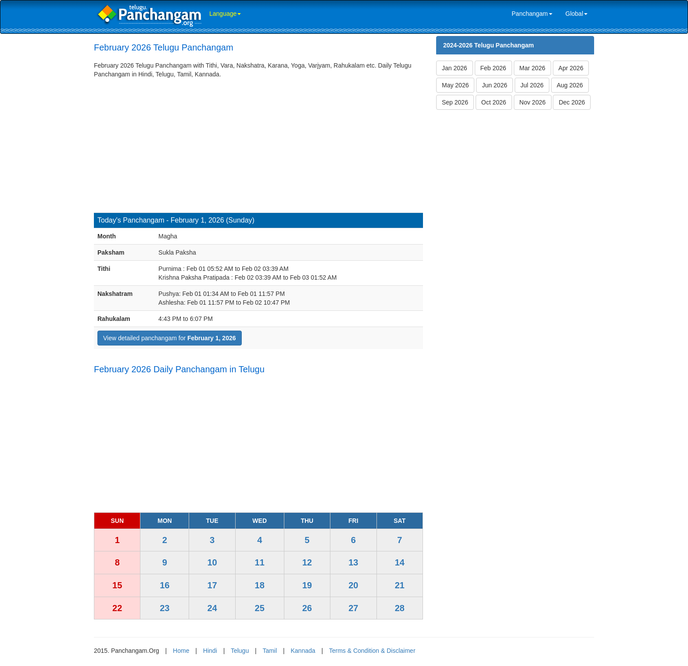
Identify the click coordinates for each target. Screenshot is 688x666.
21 (400, 585)
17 (212, 585)
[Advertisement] (258, 144)
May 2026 (455, 85)
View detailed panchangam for (169, 338)
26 (307, 608)
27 (353, 608)
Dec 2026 (572, 102)
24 (212, 608)
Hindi (210, 650)
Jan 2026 (454, 68)
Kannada (302, 650)
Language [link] (225, 13)
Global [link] (577, 13)
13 (353, 562)
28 (400, 608)
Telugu (240, 650)
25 (260, 608)
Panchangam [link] (532, 13)
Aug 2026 (570, 85)
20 (353, 585)
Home (181, 650)
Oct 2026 (493, 102)
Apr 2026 (571, 68)
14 (400, 562)
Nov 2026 (533, 102)
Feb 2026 (493, 68)
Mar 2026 (532, 68)
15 (117, 585)
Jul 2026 (532, 85)
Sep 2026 (455, 102)
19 (307, 585)
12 (307, 562)
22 (117, 608)
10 (212, 562)
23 (164, 608)
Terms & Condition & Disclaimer (372, 650)
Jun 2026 (494, 85)
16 (164, 585)
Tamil (269, 650)
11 (260, 562)
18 (260, 585)
